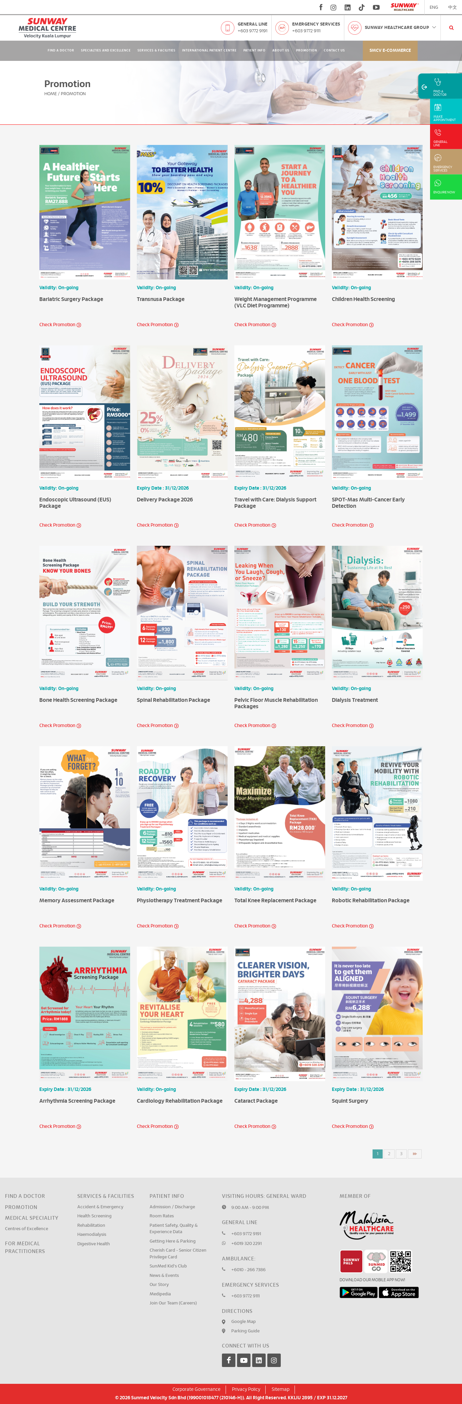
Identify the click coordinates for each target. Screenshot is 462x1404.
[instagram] (333, 7)
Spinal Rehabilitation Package (173, 700)
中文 (452, 7)
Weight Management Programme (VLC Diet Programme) (275, 302)
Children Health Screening (363, 299)
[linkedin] (348, 7)
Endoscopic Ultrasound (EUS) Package (75, 503)
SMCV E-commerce (390, 50)
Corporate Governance (196, 1389)
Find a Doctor (25, 1196)
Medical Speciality (32, 1218)
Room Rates (162, 1216)
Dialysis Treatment (355, 700)
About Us (281, 50)
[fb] (320, 7)
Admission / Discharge (172, 1207)
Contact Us (334, 50)
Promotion (306, 50)
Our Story (159, 1285)
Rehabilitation (91, 1225)
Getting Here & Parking (173, 1241)
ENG (434, 7)
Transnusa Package (161, 299)
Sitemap (281, 1389)
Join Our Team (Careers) (173, 1303)
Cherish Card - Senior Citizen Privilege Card (178, 1253)
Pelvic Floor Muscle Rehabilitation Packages (276, 703)
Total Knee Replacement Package (275, 900)
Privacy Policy (246, 1389)
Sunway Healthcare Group (401, 28)
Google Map (243, 1322)
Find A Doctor (61, 50)
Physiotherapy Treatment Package (179, 900)
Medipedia (160, 1294)
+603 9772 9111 (306, 31)
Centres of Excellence (26, 1229)
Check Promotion (57, 324)
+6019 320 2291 (246, 1244)
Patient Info (254, 50)
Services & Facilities (157, 50)
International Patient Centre (209, 50)
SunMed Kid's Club (168, 1266)
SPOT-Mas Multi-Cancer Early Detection (368, 503)
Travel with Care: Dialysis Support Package (275, 503)
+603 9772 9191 (252, 31)
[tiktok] (362, 7)
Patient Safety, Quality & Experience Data (174, 1229)
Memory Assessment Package (76, 900)
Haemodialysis (91, 1234)
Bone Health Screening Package (78, 700)
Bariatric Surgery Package (71, 299)
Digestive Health (93, 1244)
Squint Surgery (350, 1101)
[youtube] (377, 7)
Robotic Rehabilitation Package (371, 900)
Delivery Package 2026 (165, 499)
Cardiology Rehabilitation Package (180, 1101)
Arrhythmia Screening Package (77, 1101)
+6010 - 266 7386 (248, 1270)
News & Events (164, 1276)
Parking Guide (245, 1331)
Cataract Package (256, 1101)
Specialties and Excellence (106, 50)
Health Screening (94, 1216)
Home (50, 94)
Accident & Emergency (100, 1207)
